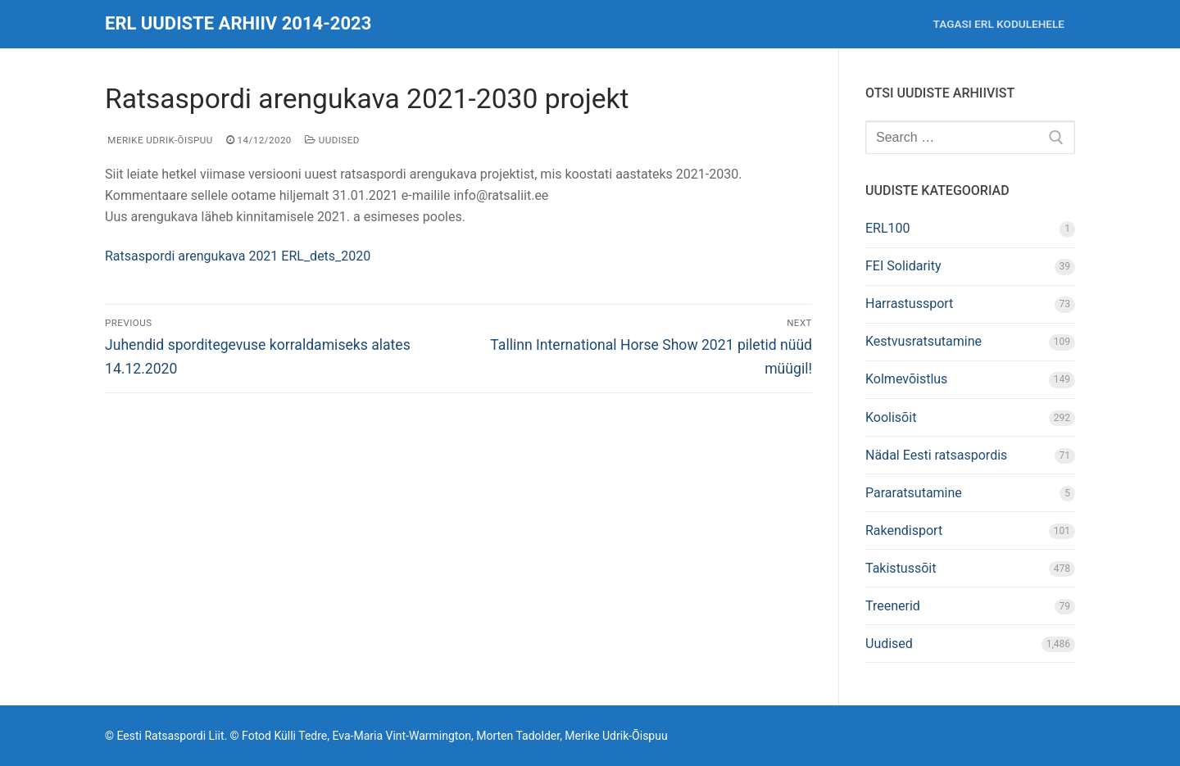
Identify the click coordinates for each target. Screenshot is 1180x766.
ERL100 (887, 228)
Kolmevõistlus (906, 379)
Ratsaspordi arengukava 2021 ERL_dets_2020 (237, 256)
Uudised (332, 140)
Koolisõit (890, 417)
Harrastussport (909, 303)
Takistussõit (900, 568)
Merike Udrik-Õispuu (159, 140)
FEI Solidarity (903, 266)
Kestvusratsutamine (923, 341)
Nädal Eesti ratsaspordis (936, 455)
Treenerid (892, 606)
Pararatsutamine (913, 493)
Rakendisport (903, 530)
